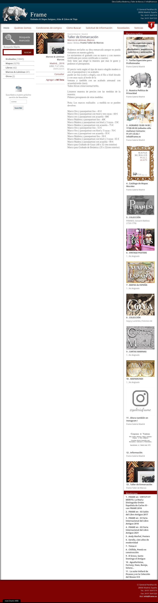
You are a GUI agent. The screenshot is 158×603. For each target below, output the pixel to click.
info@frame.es (151, 1)
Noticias (138, 27)
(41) (18, 71)
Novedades (123, 27)
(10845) (15, 58)
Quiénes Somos (22, 27)
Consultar (59, 74)
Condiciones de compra (49, 27)
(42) (11, 67)
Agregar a (55, 79)
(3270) (12, 63)
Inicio (6, 27)
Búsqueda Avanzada (24, 39)
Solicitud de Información (99, 27)
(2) (10, 76)
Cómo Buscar (74, 27)
